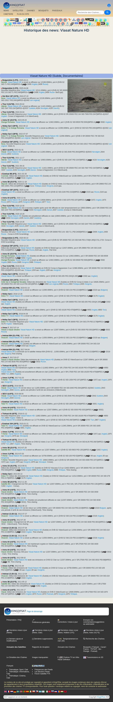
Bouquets (87, 647)
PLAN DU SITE (23, 14)
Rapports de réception (40, 647)
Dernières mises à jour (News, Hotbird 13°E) (68, 631)
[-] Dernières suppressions (42, 639)
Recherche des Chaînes (93, 639)
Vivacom (4, 290)
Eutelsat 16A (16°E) (10, 280)
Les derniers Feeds (42, 672)
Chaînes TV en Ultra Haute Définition (68, 658)
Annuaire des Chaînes (66, 647)
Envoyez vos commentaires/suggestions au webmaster (93, 622)
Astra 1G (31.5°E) (9, 466)
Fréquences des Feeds (44, 670)
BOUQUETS (43, 11)
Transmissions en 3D (93, 657)
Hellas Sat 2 (7, 294)
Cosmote (4, 176)
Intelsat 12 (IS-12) (9, 506)
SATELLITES (18, 11)
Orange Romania (8, 122)
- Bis (99, 649)
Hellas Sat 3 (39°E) (10, 126)
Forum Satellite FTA (42, 674)
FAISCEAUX (57, 11)
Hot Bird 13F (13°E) (10, 96)
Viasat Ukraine (14, 330)
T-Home (4, 380)
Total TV (4, 404)
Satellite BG (5, 450)
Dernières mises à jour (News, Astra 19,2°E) (93, 631)
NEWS (6, 11)
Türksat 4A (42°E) (9, 308)
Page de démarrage (23, 611)
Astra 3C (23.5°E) (9, 120)
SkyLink (4, 184)
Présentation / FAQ (13, 620)
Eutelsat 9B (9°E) (9, 174)
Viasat (3, 152)
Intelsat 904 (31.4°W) (10, 288)
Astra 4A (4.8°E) (9, 198)
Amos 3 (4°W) (8, 378)
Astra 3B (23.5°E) (9, 182)
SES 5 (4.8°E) (7, 150)
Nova (3, 98)
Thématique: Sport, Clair (18, 670)
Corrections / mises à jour (68, 621)
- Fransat (93, 651)
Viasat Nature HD (14, 82)
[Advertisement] (56, 53)
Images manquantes (40, 657)
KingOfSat (101, 697)
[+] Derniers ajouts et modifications (14, 640)
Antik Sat (4, 282)
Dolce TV (4, 128)
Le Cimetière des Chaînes (16, 657)
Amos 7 (5, 328)
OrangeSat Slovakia (18, 282)
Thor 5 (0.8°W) (8, 104)
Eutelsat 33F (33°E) (10, 142)
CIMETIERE (8, 14)
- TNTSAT (93, 649)
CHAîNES (31, 11)
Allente (4, 106)
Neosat (4, 82)
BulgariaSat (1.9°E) (10, 80)
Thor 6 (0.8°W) (8, 112)
